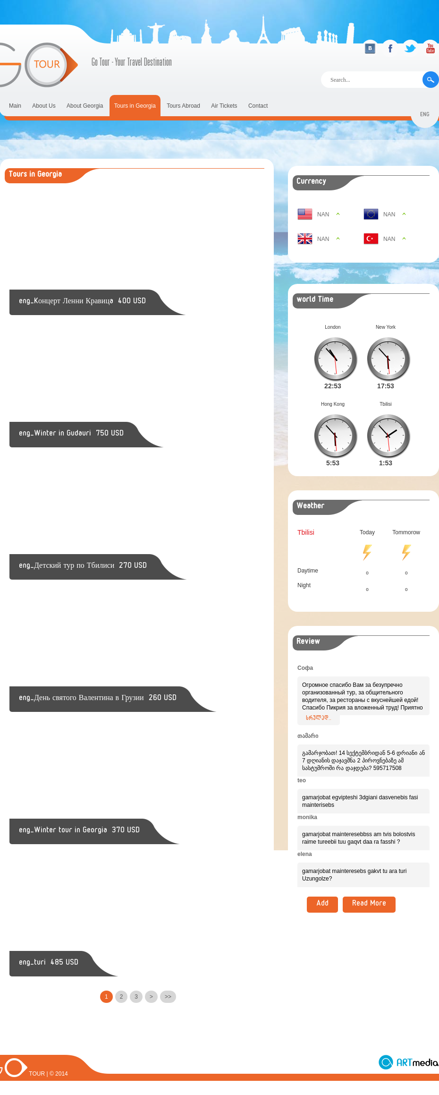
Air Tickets (224, 106)
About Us (43, 106)
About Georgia (85, 106)
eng (425, 115)
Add (322, 889)
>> (168, 996)
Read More (369, 889)
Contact (258, 106)
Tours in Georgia (135, 106)
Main (15, 106)
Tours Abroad (183, 106)
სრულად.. (318, 704)
